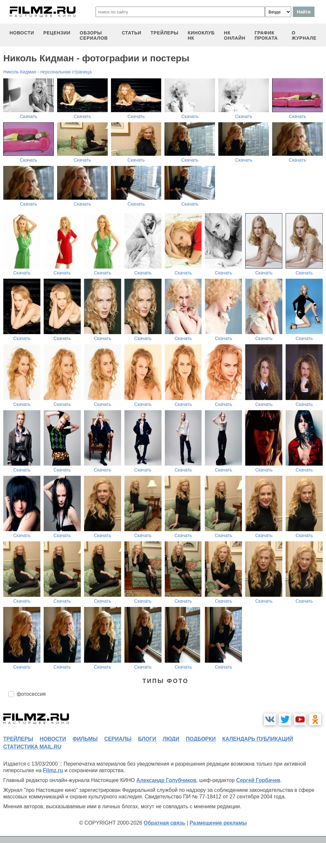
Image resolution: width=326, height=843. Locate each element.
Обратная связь (164, 823)
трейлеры (165, 32)
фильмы (85, 739)
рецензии (57, 32)
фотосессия (31, 694)
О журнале (304, 35)
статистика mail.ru (32, 747)
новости (22, 32)
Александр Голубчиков (166, 780)
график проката (266, 35)
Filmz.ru (53, 770)
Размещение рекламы (218, 823)
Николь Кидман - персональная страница (47, 71)
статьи (131, 32)
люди (171, 739)
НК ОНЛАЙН (234, 35)
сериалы (117, 739)
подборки (201, 739)
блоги (147, 739)
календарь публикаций (257, 739)
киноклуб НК (201, 35)
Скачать (28, 116)
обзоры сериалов (94, 35)
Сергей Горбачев (258, 780)
